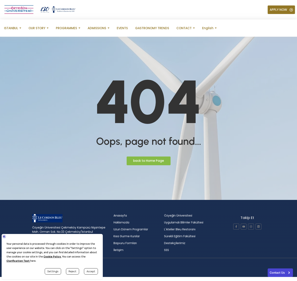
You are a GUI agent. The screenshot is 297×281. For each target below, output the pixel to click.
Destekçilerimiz (174, 243)
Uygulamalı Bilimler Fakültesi (183, 222)
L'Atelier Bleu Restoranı (179, 229)
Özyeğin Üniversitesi (178, 215)
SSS (166, 250)
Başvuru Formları (125, 243)
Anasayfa (120, 215)
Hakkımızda (121, 222)
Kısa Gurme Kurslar (126, 236)
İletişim (118, 250)
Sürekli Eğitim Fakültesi (179, 236)
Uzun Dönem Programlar (130, 229)
